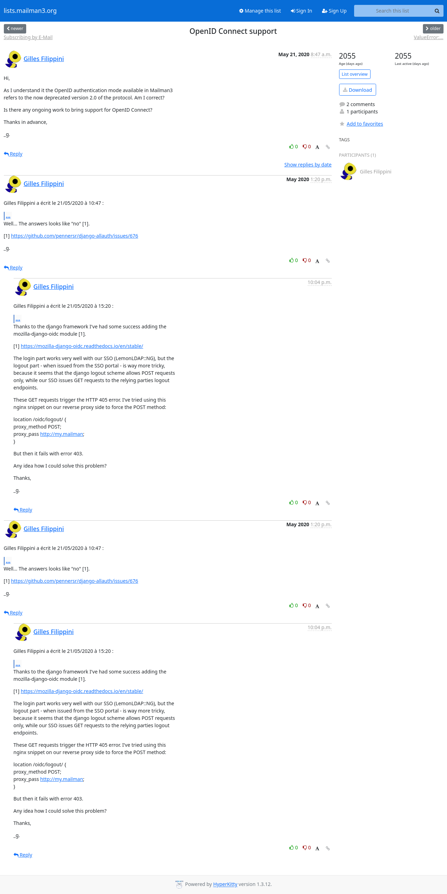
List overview (355, 74)
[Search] (437, 11)
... (8, 215)
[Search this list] (392, 11)
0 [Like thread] (294, 146)
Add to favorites (361, 123)
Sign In (301, 10)
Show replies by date (307, 164)
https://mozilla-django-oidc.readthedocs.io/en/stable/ (82, 346)
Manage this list (260, 10)
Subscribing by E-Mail (28, 37)
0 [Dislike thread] (307, 146)
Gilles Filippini (44, 58)
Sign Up (334, 10)
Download (357, 90)
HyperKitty (225, 884)
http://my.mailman (61, 434)
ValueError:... (428, 37)
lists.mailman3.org (30, 11)
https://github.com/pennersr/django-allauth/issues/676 (74, 235)
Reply (13, 153)
